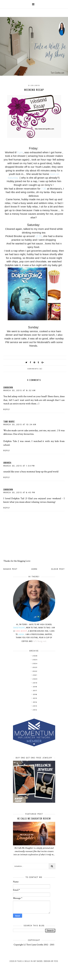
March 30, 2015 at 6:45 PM (19, 492)
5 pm (20, 152)
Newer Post (10, 569)
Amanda (7, 462)
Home (34, 569)
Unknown (8, 387)
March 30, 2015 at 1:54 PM (19, 466)
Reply (6, 409)
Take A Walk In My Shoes (30, 961)
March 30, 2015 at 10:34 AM (19, 424)
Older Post (58, 569)
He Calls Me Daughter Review (34, 818)
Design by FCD (51, 961)
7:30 (43, 188)
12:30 (38, 236)
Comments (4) (35, 369)
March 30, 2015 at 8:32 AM (19, 390)
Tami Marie (9, 421)
